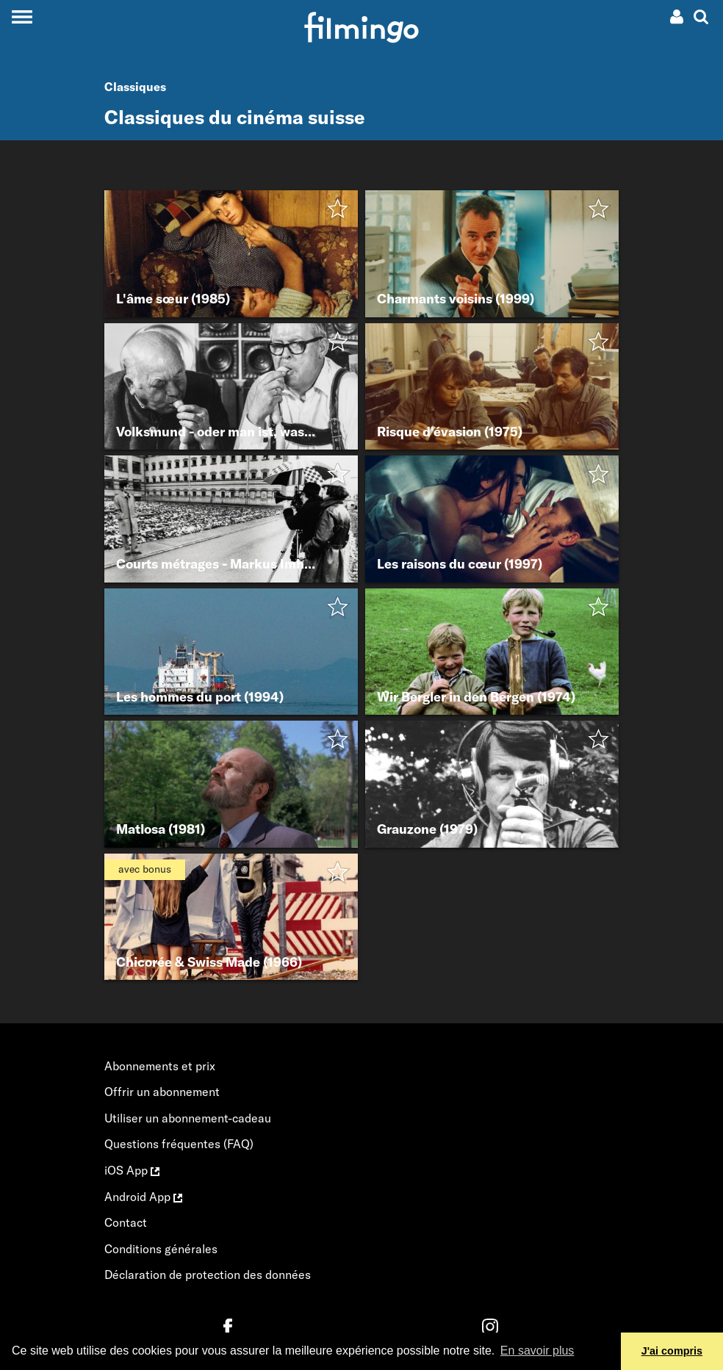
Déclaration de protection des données (207, 1274)
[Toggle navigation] (21, 16)
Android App (143, 1196)
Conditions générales (160, 1248)
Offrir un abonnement (162, 1091)
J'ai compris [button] (671, 1351)
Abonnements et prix (159, 1066)
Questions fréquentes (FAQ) (178, 1143)
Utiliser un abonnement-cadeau (187, 1118)
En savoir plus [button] (537, 1350)
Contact (125, 1222)
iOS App (131, 1170)
